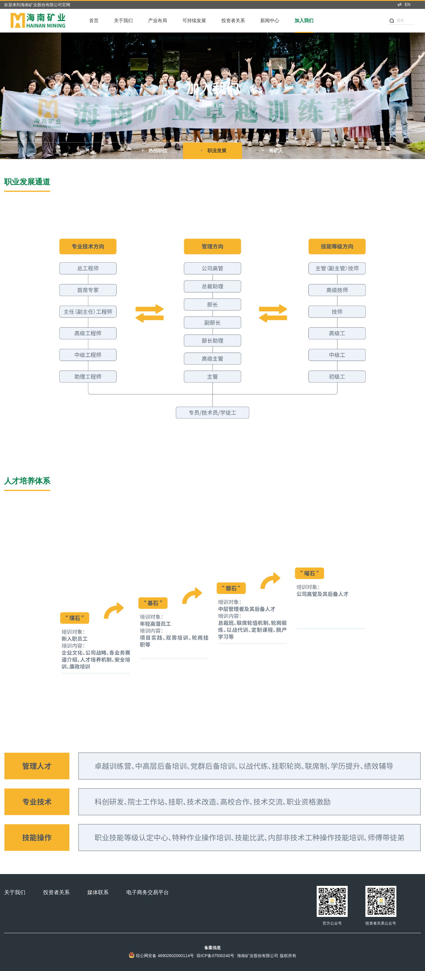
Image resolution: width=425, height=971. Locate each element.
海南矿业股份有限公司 (257, 955)
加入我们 (304, 20)
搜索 (397, 20)
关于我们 (123, 20)
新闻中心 (269, 20)
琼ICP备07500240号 (215, 955)
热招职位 (153, 150)
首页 (94, 20)
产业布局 (157, 20)
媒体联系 (98, 892)
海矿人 (271, 150)
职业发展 (212, 150)
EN (403, 4)
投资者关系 (233, 20)
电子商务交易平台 (147, 892)
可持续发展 (194, 20)
